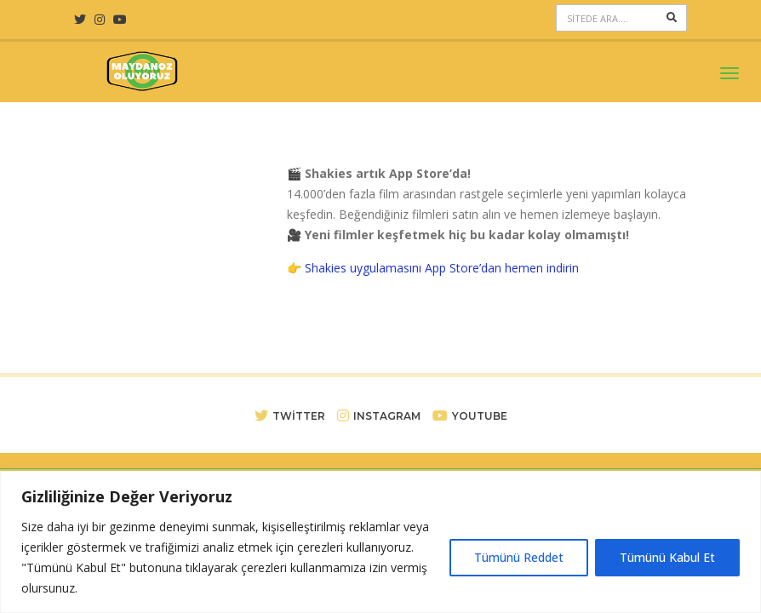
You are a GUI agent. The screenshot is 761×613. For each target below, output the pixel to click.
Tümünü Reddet (519, 557)
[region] (380, 542)
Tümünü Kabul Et (667, 557)
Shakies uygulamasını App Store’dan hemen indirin (442, 268)
